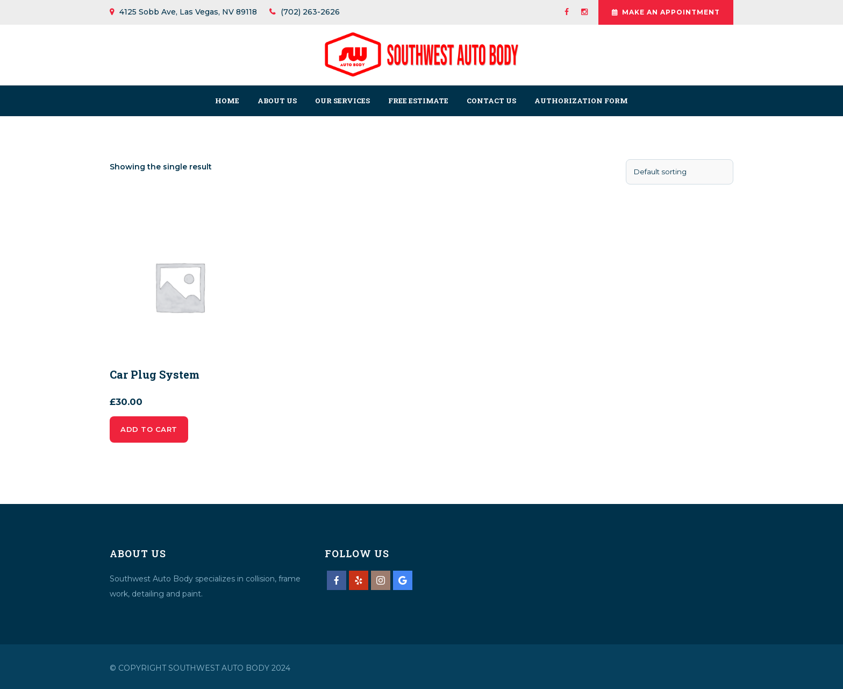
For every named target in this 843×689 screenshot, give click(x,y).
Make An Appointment (666, 13)
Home (227, 100)
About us (277, 100)
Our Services (342, 100)
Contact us (491, 100)
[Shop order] (679, 171)
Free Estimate (418, 100)
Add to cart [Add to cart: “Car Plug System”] (148, 429)
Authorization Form (581, 100)
